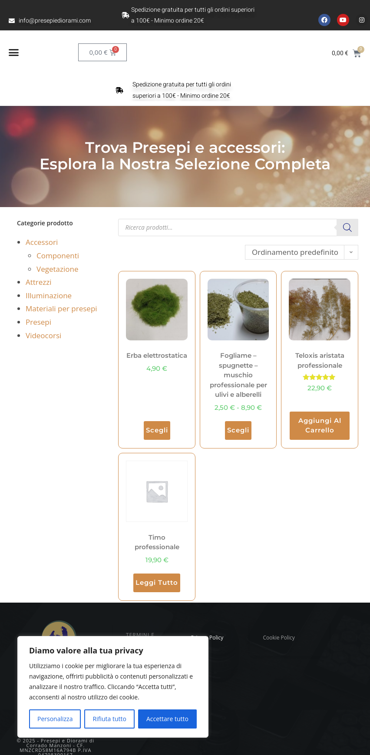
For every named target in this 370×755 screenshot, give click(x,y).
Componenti (57, 255)
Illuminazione (49, 295)
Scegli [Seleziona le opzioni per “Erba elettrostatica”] (157, 430)
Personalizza (55, 719)
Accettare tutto (167, 719)
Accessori (42, 242)
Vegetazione (57, 269)
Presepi (38, 322)
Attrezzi (39, 282)
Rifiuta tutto (109, 719)
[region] (112, 687)
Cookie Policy (278, 637)
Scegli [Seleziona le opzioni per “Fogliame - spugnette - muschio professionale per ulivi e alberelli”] (238, 430)
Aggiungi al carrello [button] (319, 425)
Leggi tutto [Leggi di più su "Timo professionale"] (156, 582)
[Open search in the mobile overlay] (238, 227)
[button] (14, 52)
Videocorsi (43, 335)
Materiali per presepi (61, 308)
